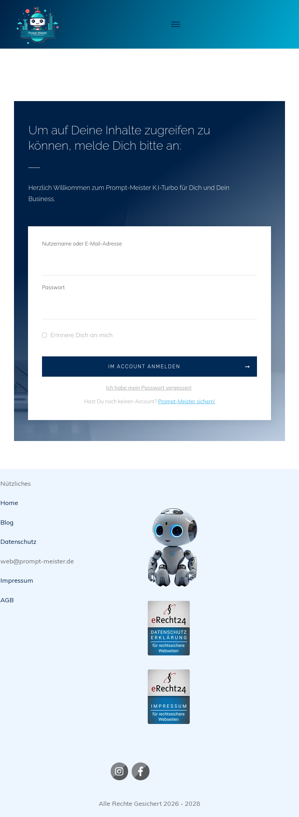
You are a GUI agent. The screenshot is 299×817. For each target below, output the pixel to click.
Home (9, 503)
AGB (7, 600)
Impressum (16, 581)
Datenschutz (18, 542)
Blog (7, 522)
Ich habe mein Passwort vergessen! (149, 387)
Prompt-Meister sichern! (186, 401)
